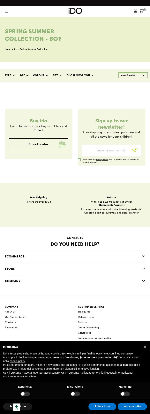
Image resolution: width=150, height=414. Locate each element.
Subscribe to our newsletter (94, 338)
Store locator (38, 144)
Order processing (88, 327)
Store (10, 269)
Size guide (84, 311)
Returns (82, 322)
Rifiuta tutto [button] (102, 406)
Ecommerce (15, 256)
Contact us (84, 332)
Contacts (10, 322)
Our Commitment (15, 316)
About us (10, 311)
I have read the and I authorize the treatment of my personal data (110, 159)
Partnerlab (11, 327)
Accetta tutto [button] (132, 406)
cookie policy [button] (17, 361)
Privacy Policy (102, 159)
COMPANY (12, 281)
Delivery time (86, 316)
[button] (145, 347)
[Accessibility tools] (16, 407)
